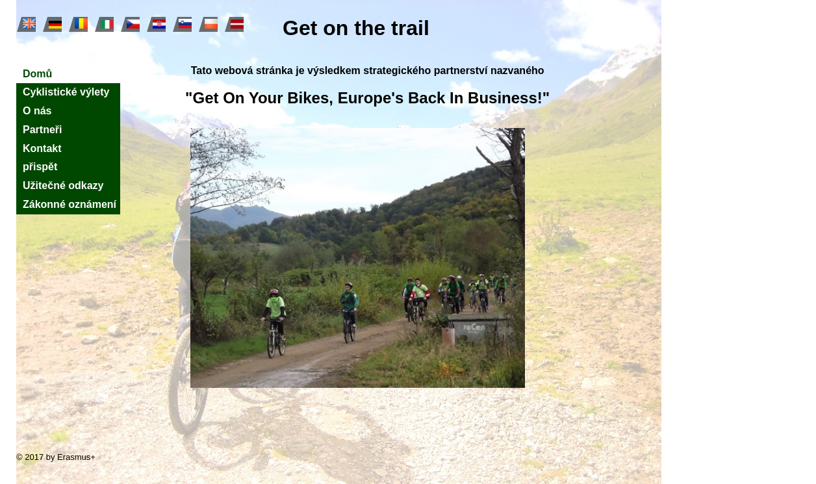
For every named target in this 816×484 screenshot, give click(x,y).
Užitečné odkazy (63, 185)
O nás (37, 110)
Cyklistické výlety (66, 91)
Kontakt (42, 148)
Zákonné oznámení (69, 204)
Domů (37, 73)
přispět (40, 166)
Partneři (42, 129)
